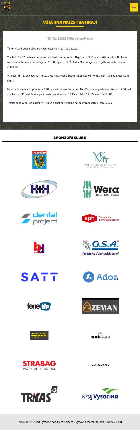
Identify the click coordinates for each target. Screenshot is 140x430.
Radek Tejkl (114, 422)
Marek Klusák (95, 422)
